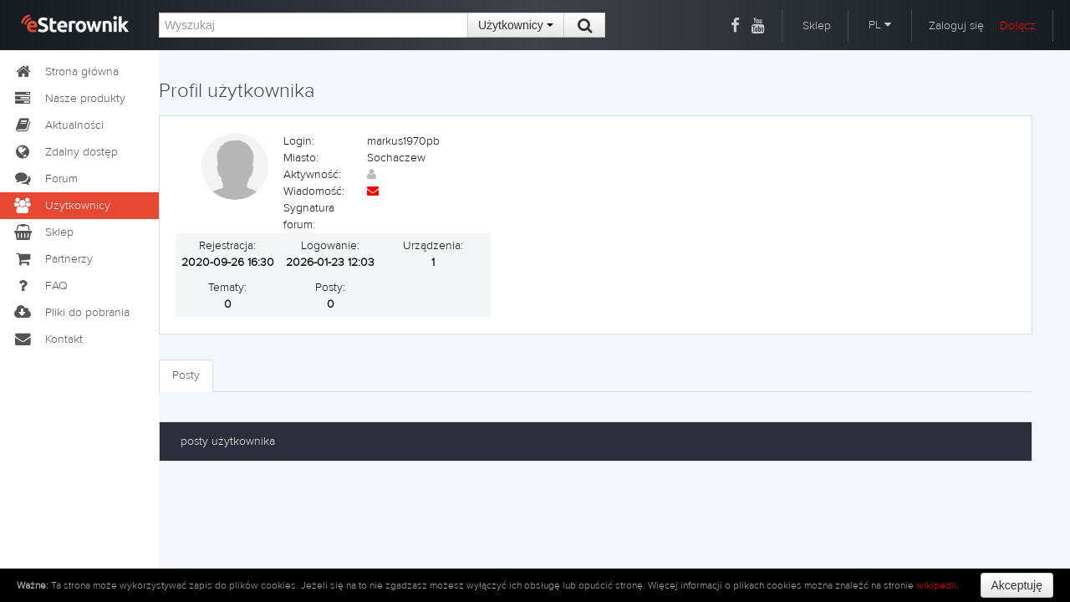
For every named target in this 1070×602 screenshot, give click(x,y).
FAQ (40, 285)
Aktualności (58, 125)
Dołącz (1018, 25)
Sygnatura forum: (308, 216)
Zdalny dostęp (65, 152)
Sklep (816, 25)
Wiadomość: (313, 191)
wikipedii (936, 585)
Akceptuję (1016, 585)
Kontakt (48, 339)
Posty (186, 375)
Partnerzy (53, 259)
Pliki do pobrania (71, 312)
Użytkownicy (515, 25)
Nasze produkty (69, 98)
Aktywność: (312, 174)
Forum (45, 178)
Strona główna (66, 71)
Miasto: (300, 158)
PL (880, 25)
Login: (298, 141)
